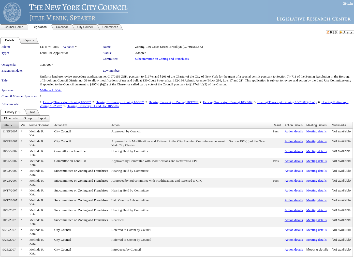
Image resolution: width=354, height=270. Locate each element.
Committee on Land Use (70, 151)
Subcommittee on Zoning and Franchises (162, 59)
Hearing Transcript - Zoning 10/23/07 (227, 102)
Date (5, 125)
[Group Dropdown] (28, 119)
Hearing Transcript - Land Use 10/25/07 (93, 106)
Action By (60, 125)
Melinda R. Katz (50, 90)
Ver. (23, 125)
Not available (341, 131)
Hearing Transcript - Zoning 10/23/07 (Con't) (286, 102)
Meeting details (316, 131)
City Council (62, 131)
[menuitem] (11, 119)
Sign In (348, 3)
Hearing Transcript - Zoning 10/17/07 (173, 102)
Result (277, 125)
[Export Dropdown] (42, 119)
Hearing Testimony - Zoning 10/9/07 (120, 102)
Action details (294, 131)
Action (115, 125)
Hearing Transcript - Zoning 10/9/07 (67, 102)
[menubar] (24, 118)
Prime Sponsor (39, 125)
